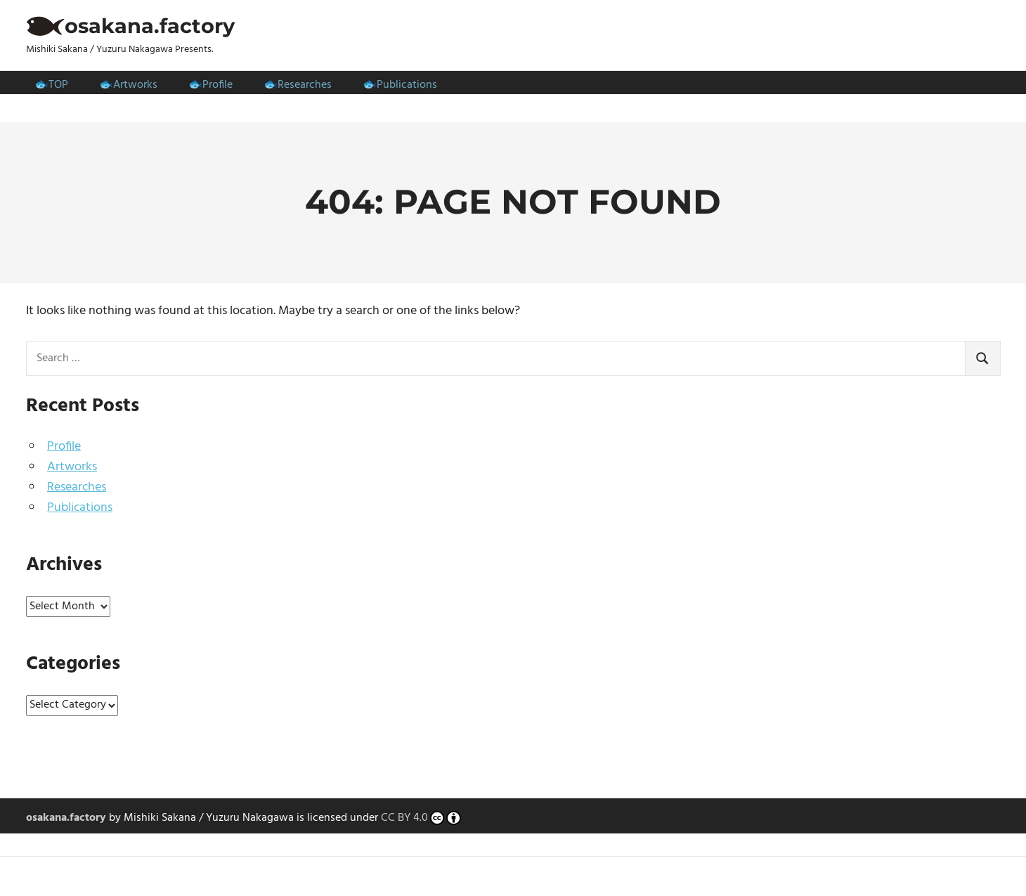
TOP (58, 85)
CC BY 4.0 (421, 819)
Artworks (135, 85)
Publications (407, 85)
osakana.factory (150, 25)
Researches (305, 85)
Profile (217, 85)
